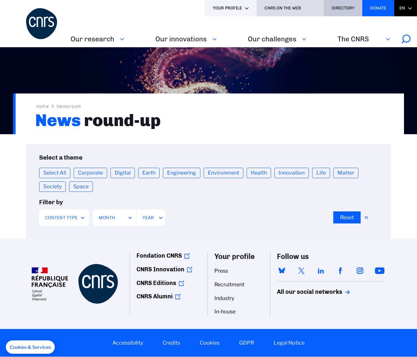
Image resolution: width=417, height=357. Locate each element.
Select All (54, 173)
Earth (148, 173)
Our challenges (272, 39)
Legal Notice (289, 343)
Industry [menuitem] (224, 298)
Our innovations (181, 39)
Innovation (292, 173)
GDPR (246, 343)
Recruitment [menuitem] (229, 284)
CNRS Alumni (155, 296)
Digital (123, 173)
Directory (343, 8)
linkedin (321, 271)
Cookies (210, 343)
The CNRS (353, 39)
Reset (347, 217)
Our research (92, 39)
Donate (378, 8)
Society (52, 186)
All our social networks (302, 291)
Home (42, 106)
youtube (379, 271)
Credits (171, 343)
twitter (301, 271)
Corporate (90, 173)
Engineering (181, 173)
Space (81, 186)
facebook (340, 271)
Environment (223, 173)
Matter (346, 173)
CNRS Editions (156, 283)
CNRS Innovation (160, 269)
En (402, 8)
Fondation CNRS (159, 255)
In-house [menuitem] (225, 311)
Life (321, 173)
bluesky (282, 271)
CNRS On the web (283, 8)
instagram (360, 271)
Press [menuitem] (221, 271)
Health (259, 173)
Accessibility (127, 343)
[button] (30, 347)
